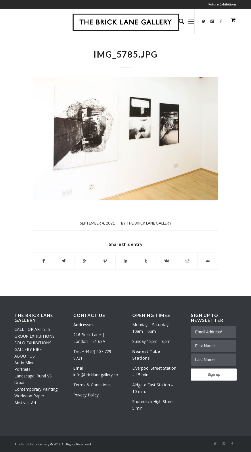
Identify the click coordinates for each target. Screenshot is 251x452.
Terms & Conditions (92, 385)
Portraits (22, 369)
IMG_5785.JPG (125, 54)
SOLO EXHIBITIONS (32, 342)
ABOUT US (24, 356)
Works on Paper (29, 395)
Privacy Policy (86, 395)
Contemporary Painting (36, 389)
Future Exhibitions (222, 4)
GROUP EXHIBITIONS (34, 336)
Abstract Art (25, 402)
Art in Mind (24, 362)
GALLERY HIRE (28, 349)
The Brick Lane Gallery (149, 223)
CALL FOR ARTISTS (32, 329)
